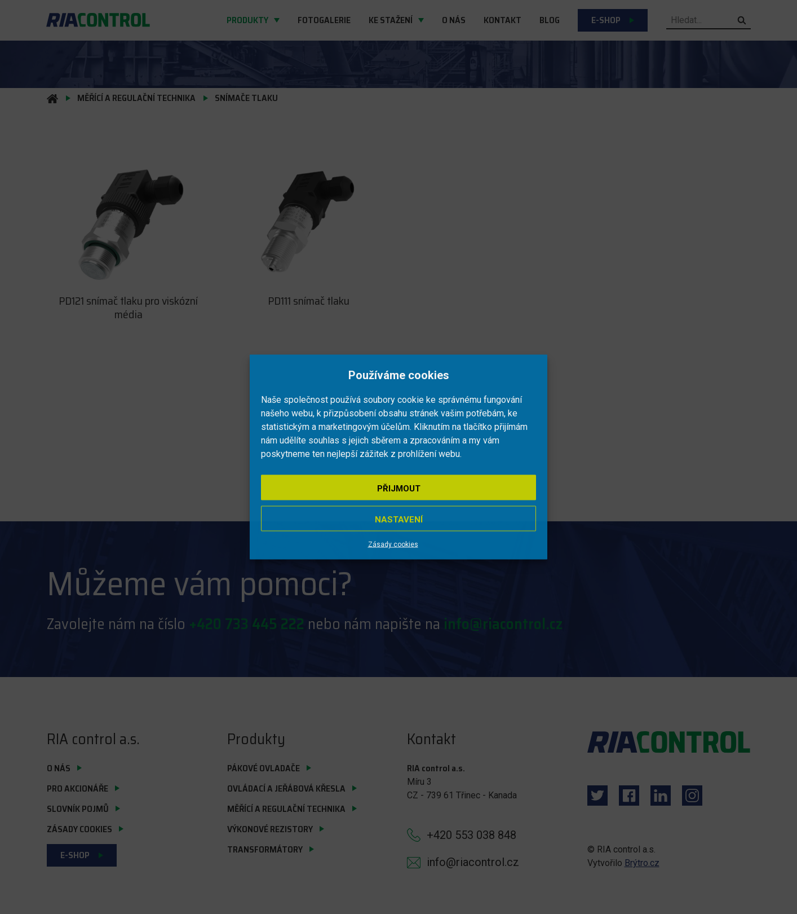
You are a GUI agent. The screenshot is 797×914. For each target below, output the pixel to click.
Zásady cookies (393, 544)
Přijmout (398, 489)
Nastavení (399, 520)
